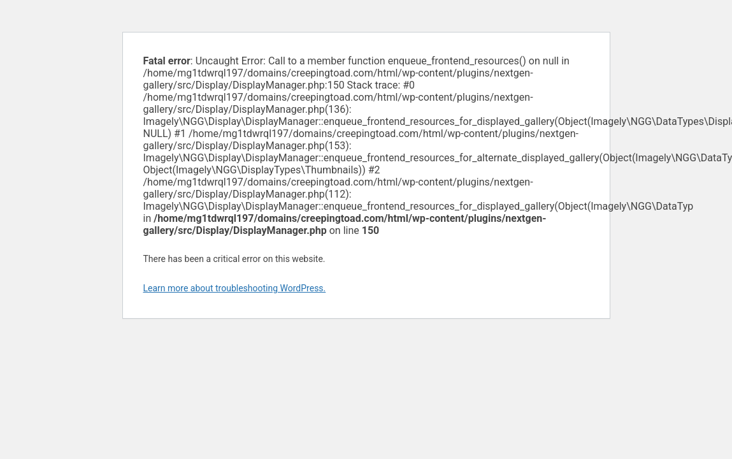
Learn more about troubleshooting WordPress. (234, 288)
